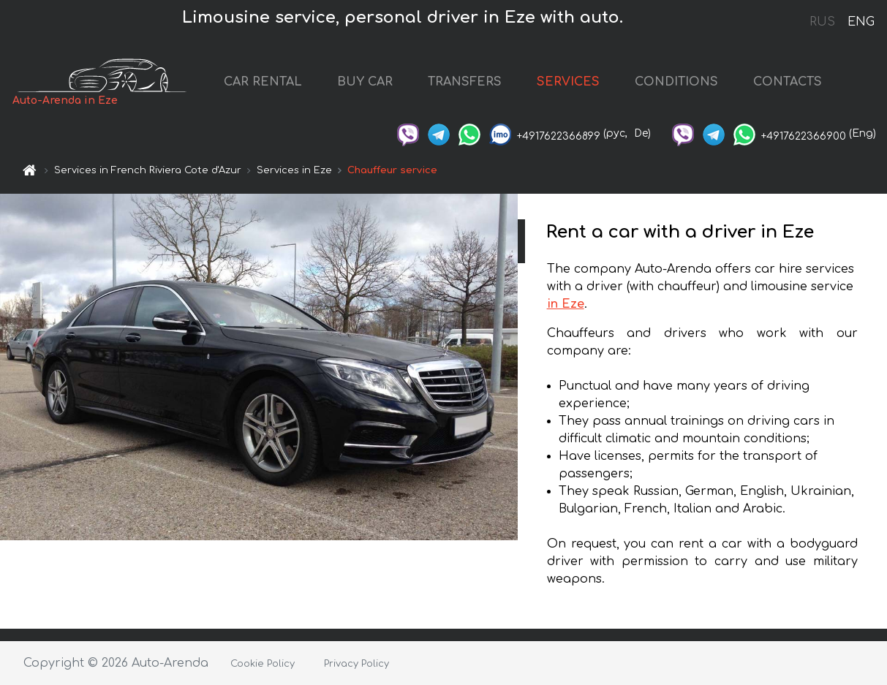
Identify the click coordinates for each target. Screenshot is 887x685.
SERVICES (568, 81)
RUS (822, 22)
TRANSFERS (465, 81)
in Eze (565, 304)
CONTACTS (787, 81)
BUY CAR (365, 81)
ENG (861, 22)
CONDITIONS (676, 81)
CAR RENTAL (263, 81)
